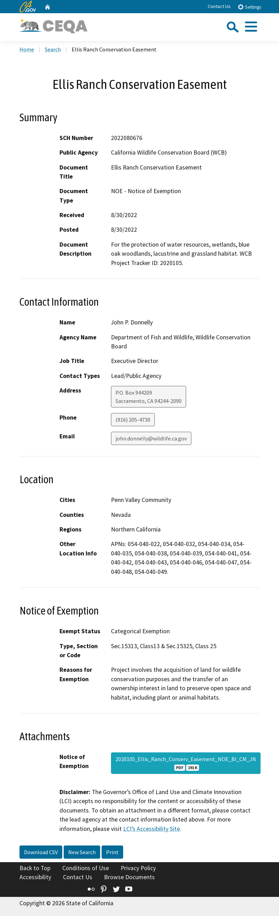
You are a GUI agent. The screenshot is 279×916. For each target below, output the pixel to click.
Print (112, 852)
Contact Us (219, 6)
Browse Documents (129, 877)
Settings (249, 6)
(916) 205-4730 (132, 419)
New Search (82, 852)
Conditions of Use (85, 868)
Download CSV (41, 852)
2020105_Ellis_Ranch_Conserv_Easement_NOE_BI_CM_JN (185, 763)
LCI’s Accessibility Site (151, 829)
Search (53, 49)
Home (26, 49)
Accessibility (35, 877)
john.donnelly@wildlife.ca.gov (151, 438)
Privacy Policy (138, 868)
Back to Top (34, 868)
